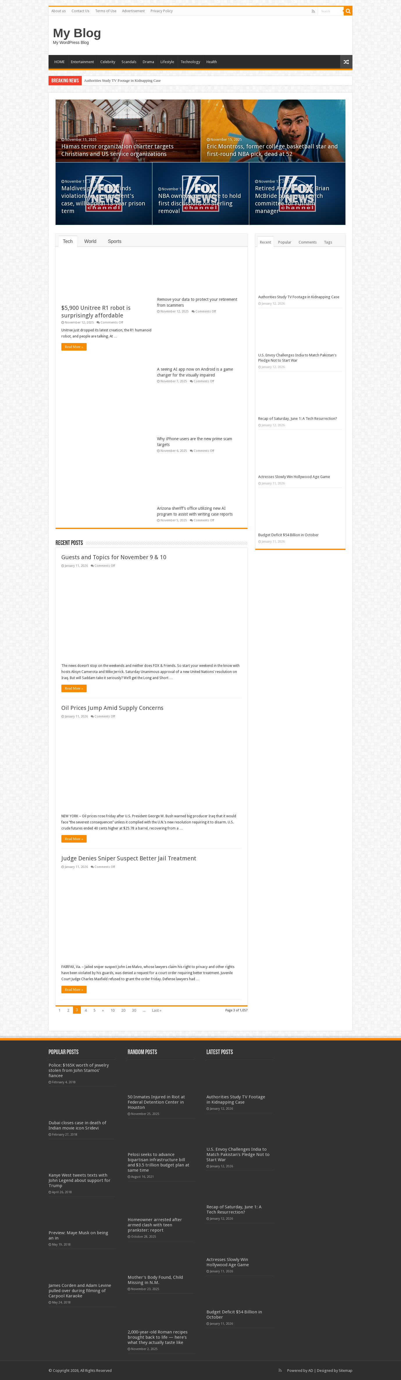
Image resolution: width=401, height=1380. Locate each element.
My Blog (77, 33)
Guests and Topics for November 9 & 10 (113, 557)
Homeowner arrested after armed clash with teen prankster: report (155, 1225)
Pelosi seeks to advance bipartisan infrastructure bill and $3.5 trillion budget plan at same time (158, 1162)
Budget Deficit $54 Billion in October (288, 535)
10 (113, 1010)
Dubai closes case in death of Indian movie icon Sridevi (77, 1125)
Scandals (129, 62)
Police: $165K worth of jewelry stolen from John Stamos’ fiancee (79, 1070)
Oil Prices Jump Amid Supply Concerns (112, 707)
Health (211, 62)
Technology (190, 62)
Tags (328, 242)
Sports (114, 241)
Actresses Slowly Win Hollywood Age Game (294, 477)
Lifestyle (167, 62)
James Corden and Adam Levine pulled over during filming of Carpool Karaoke (80, 1291)
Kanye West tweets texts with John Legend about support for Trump (80, 1180)
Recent (265, 242)
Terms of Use (105, 11)
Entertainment (82, 62)
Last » (156, 1010)
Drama (148, 62)
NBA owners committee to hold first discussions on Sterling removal (199, 203)
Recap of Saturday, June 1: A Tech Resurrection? (297, 418)
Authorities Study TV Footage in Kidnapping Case (122, 80)
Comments (308, 242)
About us (58, 11)
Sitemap (345, 1370)
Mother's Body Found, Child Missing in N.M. (155, 1280)
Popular (284, 242)
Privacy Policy (162, 11)
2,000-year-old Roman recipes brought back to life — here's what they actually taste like (158, 1337)
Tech (68, 241)
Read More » (74, 347)
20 (123, 1010)
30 (134, 1010)
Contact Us (80, 11)
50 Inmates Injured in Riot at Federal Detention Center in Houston (156, 1102)
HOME (59, 62)
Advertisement (133, 11)
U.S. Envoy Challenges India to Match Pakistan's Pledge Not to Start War (238, 1154)
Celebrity (107, 62)
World (90, 241)
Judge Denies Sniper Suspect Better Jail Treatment (128, 858)
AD (310, 1370)
